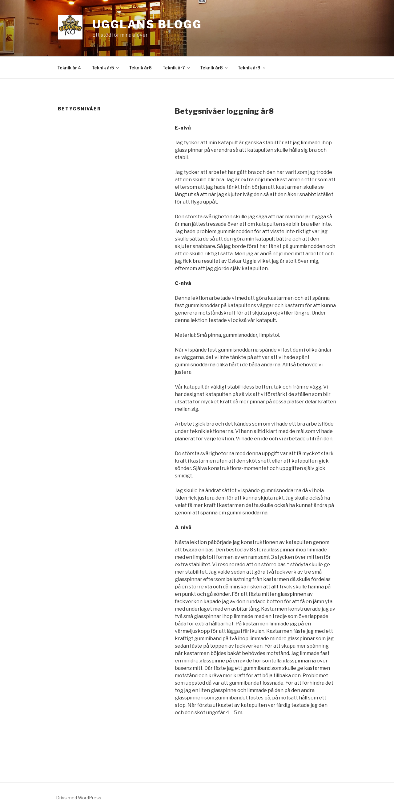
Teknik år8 (214, 67)
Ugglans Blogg (147, 24)
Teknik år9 (252, 67)
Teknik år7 (177, 67)
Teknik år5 (106, 67)
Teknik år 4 (69, 67)
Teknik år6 (140, 67)
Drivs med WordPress (78, 797)
